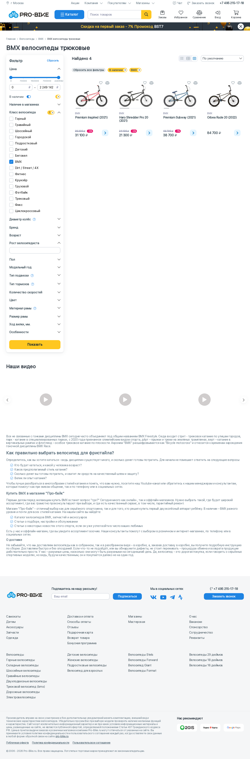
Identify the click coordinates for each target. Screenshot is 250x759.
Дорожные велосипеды (23, 692)
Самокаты (13, 616)
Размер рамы (18, 316)
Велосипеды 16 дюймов (206, 665)
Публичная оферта (17, 742)
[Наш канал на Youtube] (163, 596)
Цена (13, 69)
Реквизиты (197, 638)
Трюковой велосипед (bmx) (25, 686)
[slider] (10, 77)
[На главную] (28, 14)
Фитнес (17, 174)
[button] (125, 26)
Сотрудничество (201, 632)
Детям (10, 622)
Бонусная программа (82, 643)
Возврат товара (78, 638)
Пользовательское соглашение (91, 742)
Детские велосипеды (82, 654)
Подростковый (23, 143)
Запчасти (12, 632)
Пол (12, 259)
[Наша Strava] (180, 596)
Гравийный (20, 125)
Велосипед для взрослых (85, 670)
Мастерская (136, 622)
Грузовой (19, 186)
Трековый (19, 199)
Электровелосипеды (21, 697)
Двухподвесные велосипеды (26, 681)
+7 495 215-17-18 (232, 3)
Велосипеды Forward (143, 660)
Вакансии (195, 622)
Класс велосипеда (22, 112)
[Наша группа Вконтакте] (153, 596)
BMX (40, 39)
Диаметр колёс (20, 219)
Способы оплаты (79, 622)
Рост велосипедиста (24, 243)
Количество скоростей (25, 292)
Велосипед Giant (139, 665)
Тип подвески (19, 275)
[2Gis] (187, 728)
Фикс (16, 205)
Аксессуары (14, 627)
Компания (91, 3)
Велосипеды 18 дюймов (206, 660)
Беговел (18, 156)
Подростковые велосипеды (87, 665)
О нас (193, 616)
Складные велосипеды (22, 665)
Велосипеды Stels (140, 654)
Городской (20, 137)
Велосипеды (26, 39)
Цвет (13, 300)
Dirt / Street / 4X (24, 168)
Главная (11, 39)
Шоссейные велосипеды (23, 670)
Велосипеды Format (142, 670)
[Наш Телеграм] (172, 596)
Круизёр (18, 180)
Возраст (15, 235)
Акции (75, 3)
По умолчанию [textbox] (212, 58)
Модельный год (20, 267)
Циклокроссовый (24, 211)
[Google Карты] (234, 728)
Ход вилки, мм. (19, 324)
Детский (18, 149)
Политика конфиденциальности (50, 742)
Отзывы (72, 627)
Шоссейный (20, 131)
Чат (179, 3)
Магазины (143, 3)
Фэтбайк (18, 192)
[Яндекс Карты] (210, 728)
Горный (17, 119)
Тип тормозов (19, 284)
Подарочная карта (80, 632)
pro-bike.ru (62, 736)
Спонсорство (198, 627)
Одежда (12, 638)
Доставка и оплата (80, 616)
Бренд (13, 227)
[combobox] (222, 58)
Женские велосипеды (82, 660)
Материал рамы (20, 308)
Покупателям (117, 3)
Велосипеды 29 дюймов (206, 654)
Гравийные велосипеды (22, 676)
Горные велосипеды (20, 660)
